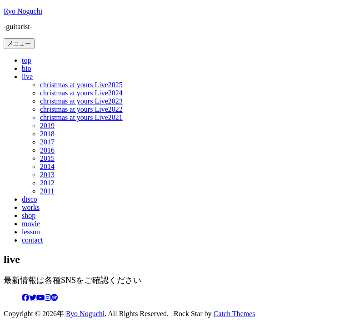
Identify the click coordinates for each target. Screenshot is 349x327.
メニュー (19, 43)
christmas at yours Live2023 (81, 101)
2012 (47, 183)
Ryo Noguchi (23, 11)
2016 (47, 150)
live (27, 76)
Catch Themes (234, 313)
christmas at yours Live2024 (81, 93)
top (26, 60)
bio (26, 68)
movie (31, 224)
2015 (47, 158)
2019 (47, 125)
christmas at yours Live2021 (81, 117)
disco (29, 199)
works (31, 207)
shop (28, 215)
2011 (47, 191)
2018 (47, 134)
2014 (47, 166)
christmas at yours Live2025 (81, 85)
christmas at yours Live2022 (81, 109)
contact (32, 240)
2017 (47, 142)
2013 (47, 174)
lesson (31, 232)
